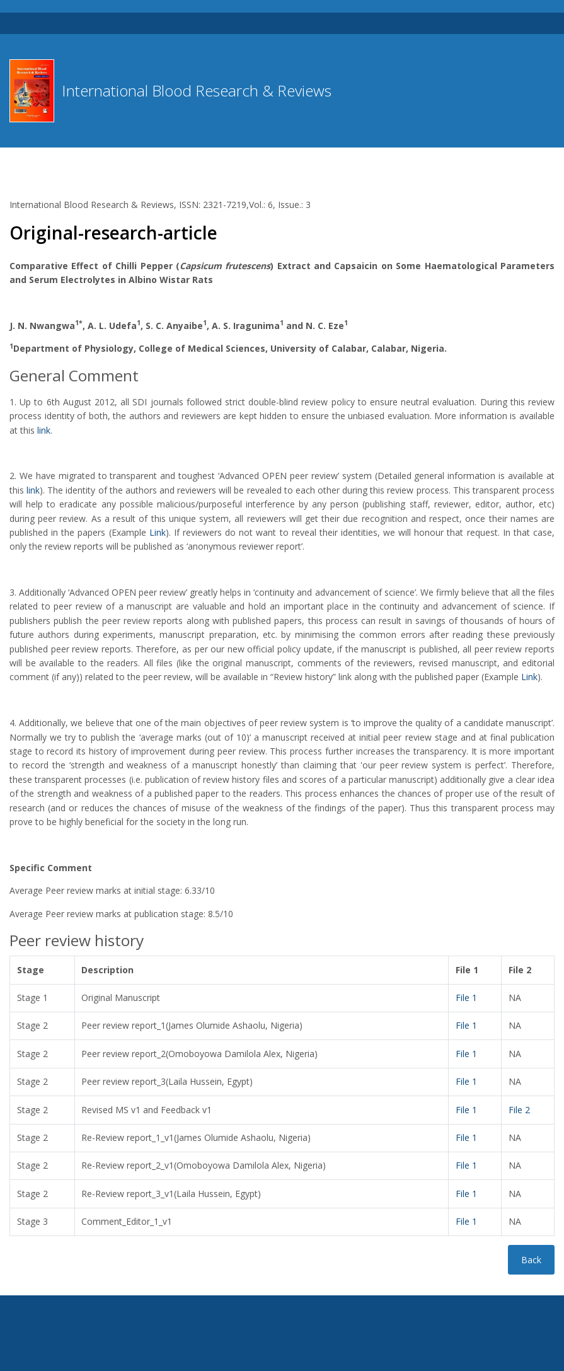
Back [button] (531, 1260)
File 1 (466, 998)
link (43, 430)
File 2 (519, 1110)
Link (157, 532)
